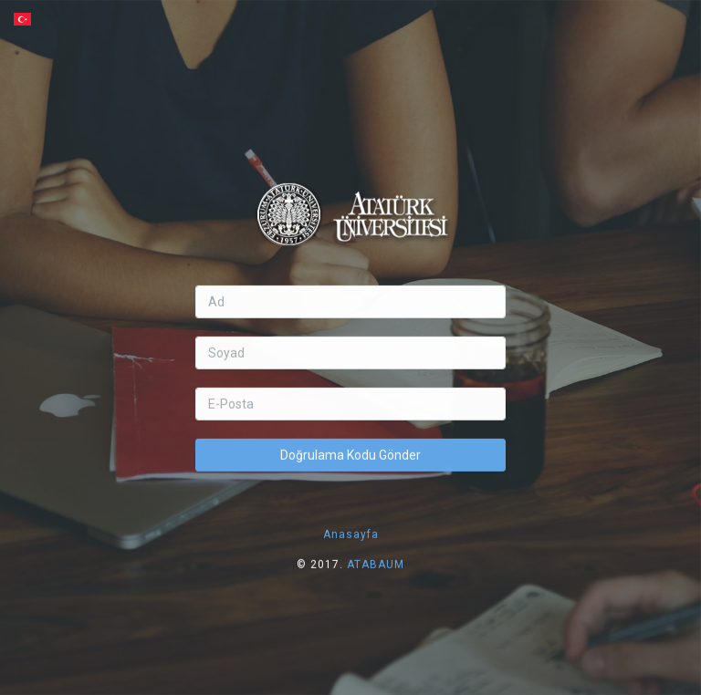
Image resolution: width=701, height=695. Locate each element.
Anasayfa (351, 522)
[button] (350, 19)
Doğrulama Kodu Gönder (350, 443)
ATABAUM (375, 552)
